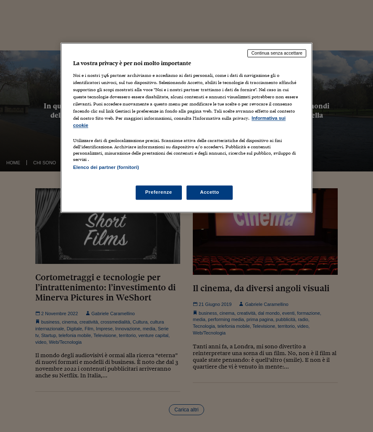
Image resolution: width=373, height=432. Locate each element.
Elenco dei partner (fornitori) (106, 167)
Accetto (209, 192)
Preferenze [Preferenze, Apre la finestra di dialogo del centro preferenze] (158, 192)
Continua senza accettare (276, 53)
